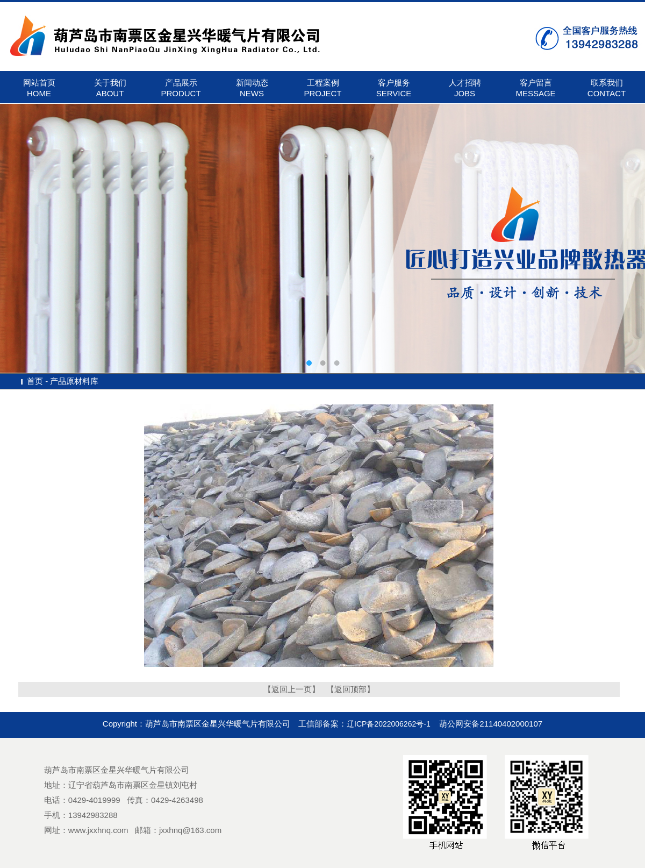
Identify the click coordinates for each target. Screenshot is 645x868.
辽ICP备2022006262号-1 (389, 724)
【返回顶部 (346, 689)
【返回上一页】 (291, 689)
